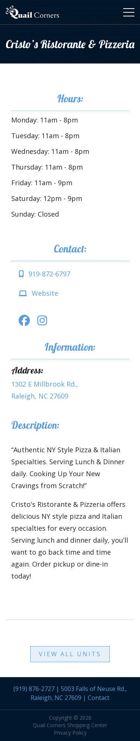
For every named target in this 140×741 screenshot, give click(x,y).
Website (38, 293)
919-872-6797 (44, 273)
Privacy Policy (70, 732)
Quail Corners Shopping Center (70, 725)
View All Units (70, 654)
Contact (98, 698)
